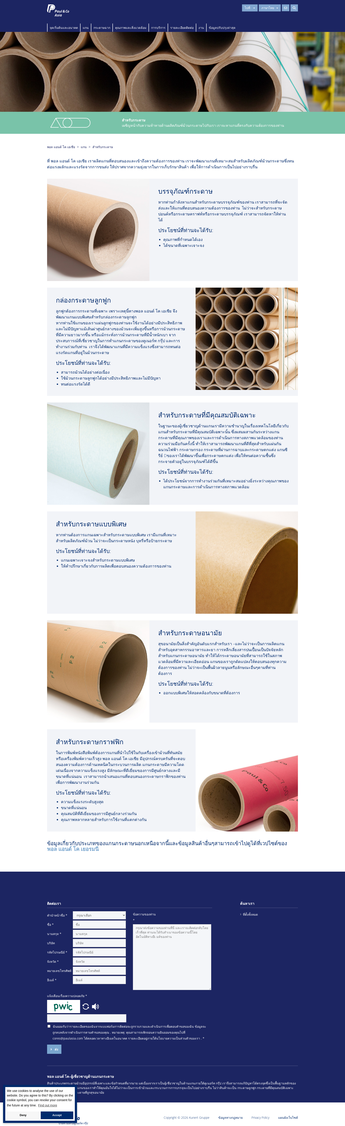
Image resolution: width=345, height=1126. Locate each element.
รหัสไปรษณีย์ (57, 952)
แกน (86, 28)
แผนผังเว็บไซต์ (288, 1117)
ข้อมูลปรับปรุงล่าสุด (222, 28)
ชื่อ (50, 924)
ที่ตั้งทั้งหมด (250, 914)
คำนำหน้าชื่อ (57, 915)
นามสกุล (54, 934)
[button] (86, 1006)
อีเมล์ (52, 980)
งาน (201, 28)
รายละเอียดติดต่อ (182, 28)
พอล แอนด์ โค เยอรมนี (73, 848)
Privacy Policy (260, 1117)
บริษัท (51, 943)
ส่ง (56, 1049)
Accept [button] (57, 1115)
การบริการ (158, 28)
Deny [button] (23, 1115)
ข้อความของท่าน (144, 917)
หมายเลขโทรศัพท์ (59, 971)
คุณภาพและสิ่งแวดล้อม (130, 28)
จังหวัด (53, 961)
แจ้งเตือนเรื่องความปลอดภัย (67, 996)
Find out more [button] (47, 1105)
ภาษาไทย (269, 8)
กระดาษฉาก (102, 28)
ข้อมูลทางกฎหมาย (230, 1117)
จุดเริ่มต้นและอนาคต (64, 28)
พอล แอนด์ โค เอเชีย (61, 147)
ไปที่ (250, 8)
